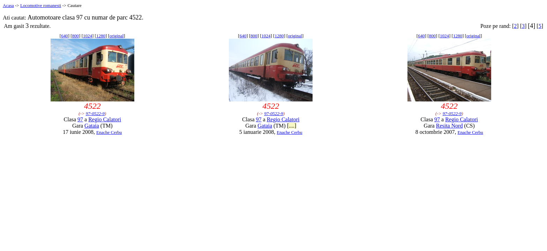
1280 (100, 35)
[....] (292, 126)
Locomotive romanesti (40, 5)
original (116, 35)
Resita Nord (449, 126)
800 (75, 35)
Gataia (91, 126)
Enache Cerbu (109, 132)
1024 (87, 35)
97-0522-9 (95, 113)
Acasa (8, 5)
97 (80, 119)
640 (64, 35)
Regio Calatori (104, 119)
